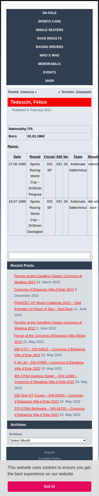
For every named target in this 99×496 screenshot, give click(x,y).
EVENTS (49, 72)
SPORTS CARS (49, 21)
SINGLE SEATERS (49, 30)
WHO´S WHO (49, 55)
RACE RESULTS (49, 38)
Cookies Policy (49, 458)
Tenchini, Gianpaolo (76, 92)
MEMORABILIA (49, 64)
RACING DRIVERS (49, 47)
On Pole (49, 13)
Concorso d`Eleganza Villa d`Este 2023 (44, 289)
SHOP (49, 81)
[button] (76, 474)
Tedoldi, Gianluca (21, 92)
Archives (15, 434)
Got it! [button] (49, 486)
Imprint (49, 452)
